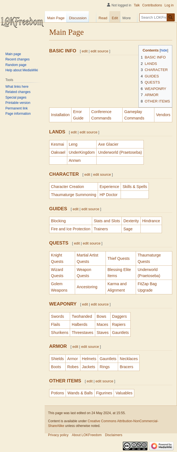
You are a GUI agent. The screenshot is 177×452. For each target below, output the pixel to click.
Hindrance (151, 221)
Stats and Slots (107, 221)
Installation (60, 115)
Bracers (126, 367)
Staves (103, 332)
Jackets (88, 367)
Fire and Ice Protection (70, 229)
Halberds (79, 324)
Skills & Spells (135, 186)
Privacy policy (58, 435)
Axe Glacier (108, 144)
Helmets (89, 358)
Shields (57, 358)
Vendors (163, 115)
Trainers (101, 229)
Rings (105, 367)
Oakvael (58, 152)
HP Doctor (109, 194)
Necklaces (129, 358)
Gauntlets (120, 332)
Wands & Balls (80, 393)
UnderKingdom (82, 152)
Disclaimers (113, 435)
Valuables (124, 393)
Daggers (119, 316)
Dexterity (131, 221)
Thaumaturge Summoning (73, 194)
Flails (55, 324)
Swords (57, 316)
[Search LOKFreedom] (157, 17)
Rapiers (118, 324)
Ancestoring (87, 287)
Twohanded (82, 316)
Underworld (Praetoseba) (120, 152)
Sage (128, 229)
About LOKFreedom (87, 435)
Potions (57, 393)
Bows (101, 316)
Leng (73, 144)
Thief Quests (118, 258)
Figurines (104, 393)
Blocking (58, 221)
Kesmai (57, 144)
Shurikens (59, 332)
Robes (72, 367)
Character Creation (67, 186)
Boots (56, 367)
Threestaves (82, 332)
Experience (109, 186)
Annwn (75, 160)
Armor (72, 358)
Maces (102, 324)
